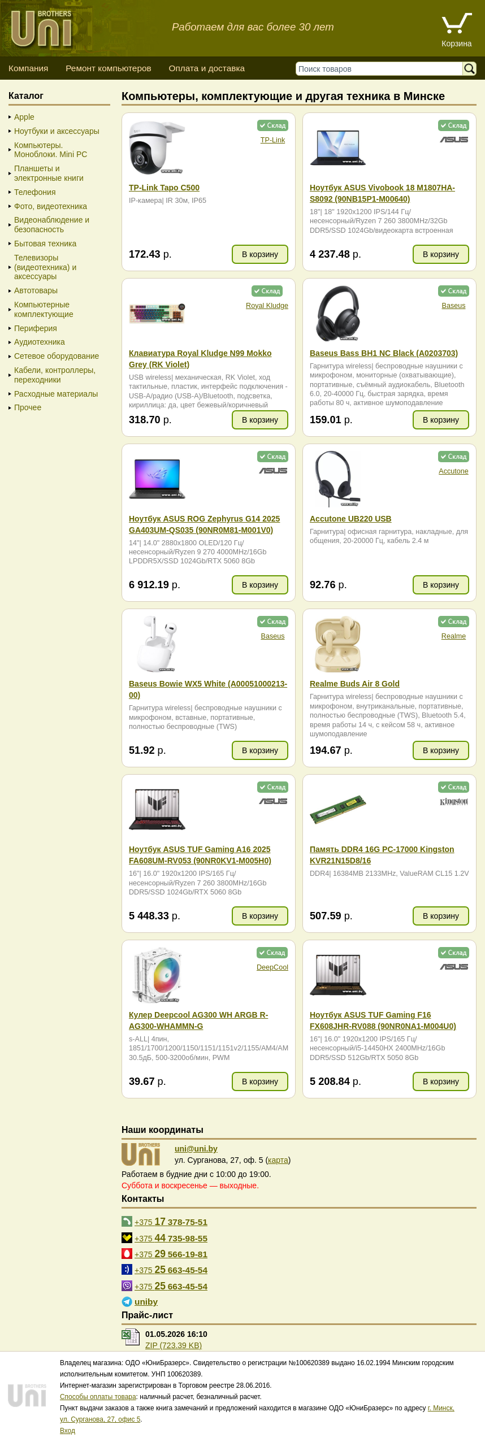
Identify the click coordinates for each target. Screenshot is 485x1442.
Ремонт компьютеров (108, 68)
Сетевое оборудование (56, 355)
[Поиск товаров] (382, 69)
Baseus (453, 306)
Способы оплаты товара (98, 1397)
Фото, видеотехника (50, 206)
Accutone (454, 471)
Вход (67, 1431)
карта (278, 1160)
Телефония (34, 192)
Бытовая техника (45, 243)
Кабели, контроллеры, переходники (55, 375)
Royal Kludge (267, 306)
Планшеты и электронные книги (49, 173)
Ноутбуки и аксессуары (56, 131)
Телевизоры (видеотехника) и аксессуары (45, 267)
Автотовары (36, 290)
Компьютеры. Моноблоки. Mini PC (50, 150)
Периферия (35, 328)
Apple (24, 116)
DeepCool (272, 967)
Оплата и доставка (206, 68)
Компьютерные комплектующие (43, 309)
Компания (28, 68)
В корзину (260, 254)
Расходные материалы (56, 393)
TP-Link (273, 140)
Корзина (456, 43)
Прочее (27, 407)
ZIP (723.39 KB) (173, 1345)
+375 (171, 1221)
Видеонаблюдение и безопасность (51, 224)
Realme (453, 636)
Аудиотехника (39, 341)
